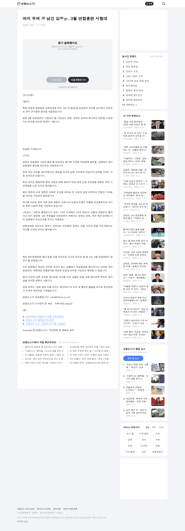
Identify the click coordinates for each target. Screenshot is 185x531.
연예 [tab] (154, 427)
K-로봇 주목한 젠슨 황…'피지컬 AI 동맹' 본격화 (90, 350)
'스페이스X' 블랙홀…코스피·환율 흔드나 (44, 350)
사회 (157, 433)
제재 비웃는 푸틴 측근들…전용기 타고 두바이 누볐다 (45, 362)
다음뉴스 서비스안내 (26, 508)
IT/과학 (143, 445)
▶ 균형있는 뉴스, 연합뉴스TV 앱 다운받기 (44, 323)
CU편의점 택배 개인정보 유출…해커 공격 (90, 346)
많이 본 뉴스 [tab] (133, 358)
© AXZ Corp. (22, 521)
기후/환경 (144, 433)
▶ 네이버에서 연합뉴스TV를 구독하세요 (43, 316)
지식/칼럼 (130, 451)
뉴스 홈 (130, 433)
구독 (149, 3)
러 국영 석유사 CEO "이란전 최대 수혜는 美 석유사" (90, 354)
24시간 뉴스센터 (44, 508)
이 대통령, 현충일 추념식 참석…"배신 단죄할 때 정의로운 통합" (45, 354)
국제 (157, 439)
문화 (130, 445)
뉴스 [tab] (147, 427)
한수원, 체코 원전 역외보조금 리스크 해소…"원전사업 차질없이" (45, 358)
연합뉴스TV (28, 3)
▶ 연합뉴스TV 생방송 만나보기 (39, 320)
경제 (130, 439)
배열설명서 (157, 451)
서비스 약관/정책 (70, 508)
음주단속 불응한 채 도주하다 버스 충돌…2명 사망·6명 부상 (45, 346)
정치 (144, 439)
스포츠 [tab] (161, 427)
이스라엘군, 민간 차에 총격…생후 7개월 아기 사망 (90, 358)
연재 (144, 451)
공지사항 (57, 508)
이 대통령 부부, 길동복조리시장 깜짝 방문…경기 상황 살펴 (90, 362)
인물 (157, 445)
